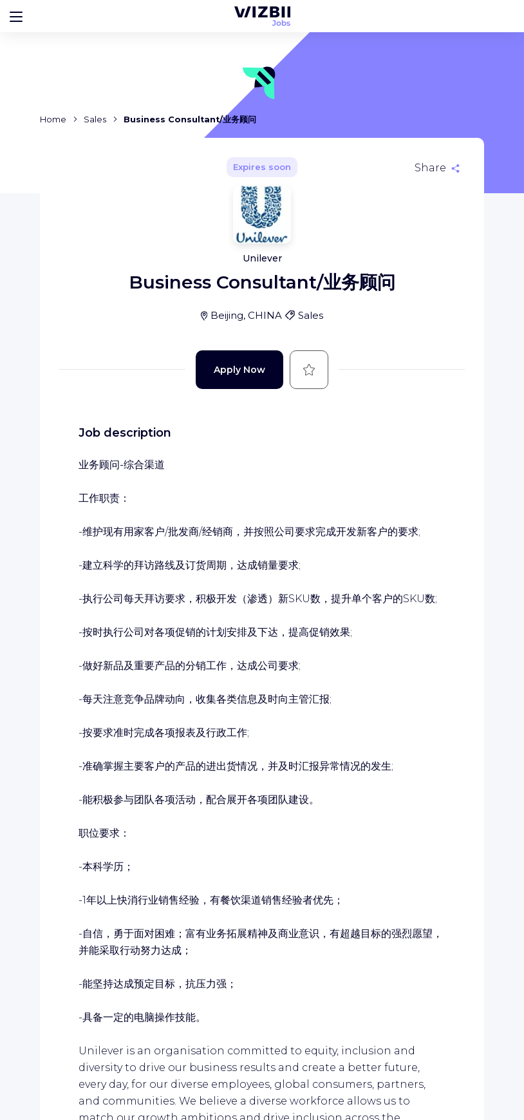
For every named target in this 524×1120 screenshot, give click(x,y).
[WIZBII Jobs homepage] (262, 16)
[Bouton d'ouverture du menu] (16, 16)
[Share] (437, 168)
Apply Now (239, 369)
